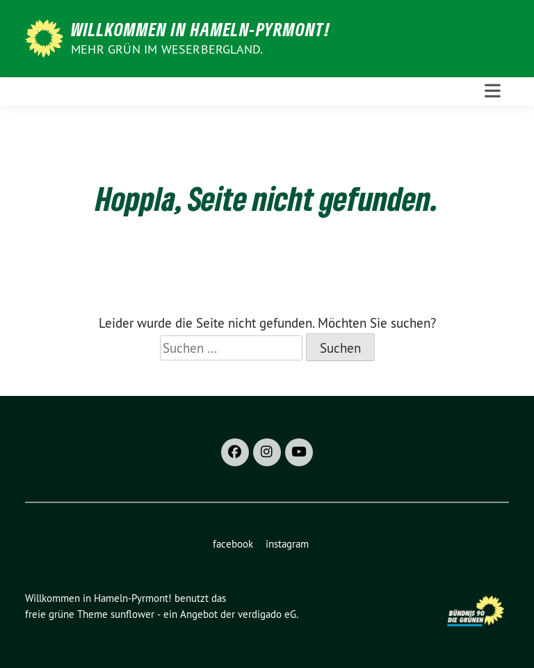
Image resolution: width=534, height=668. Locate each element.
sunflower (132, 614)
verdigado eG (267, 614)
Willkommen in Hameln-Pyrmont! (200, 29)
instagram (287, 543)
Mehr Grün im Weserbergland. (167, 49)
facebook (233, 543)
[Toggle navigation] (492, 91)
